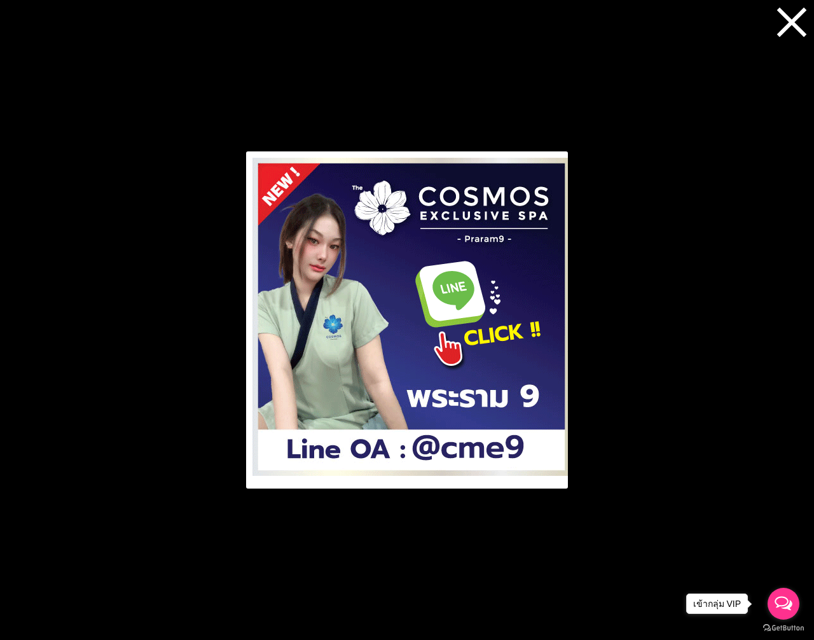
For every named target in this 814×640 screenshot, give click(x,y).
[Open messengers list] (783, 604)
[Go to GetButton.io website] (783, 627)
